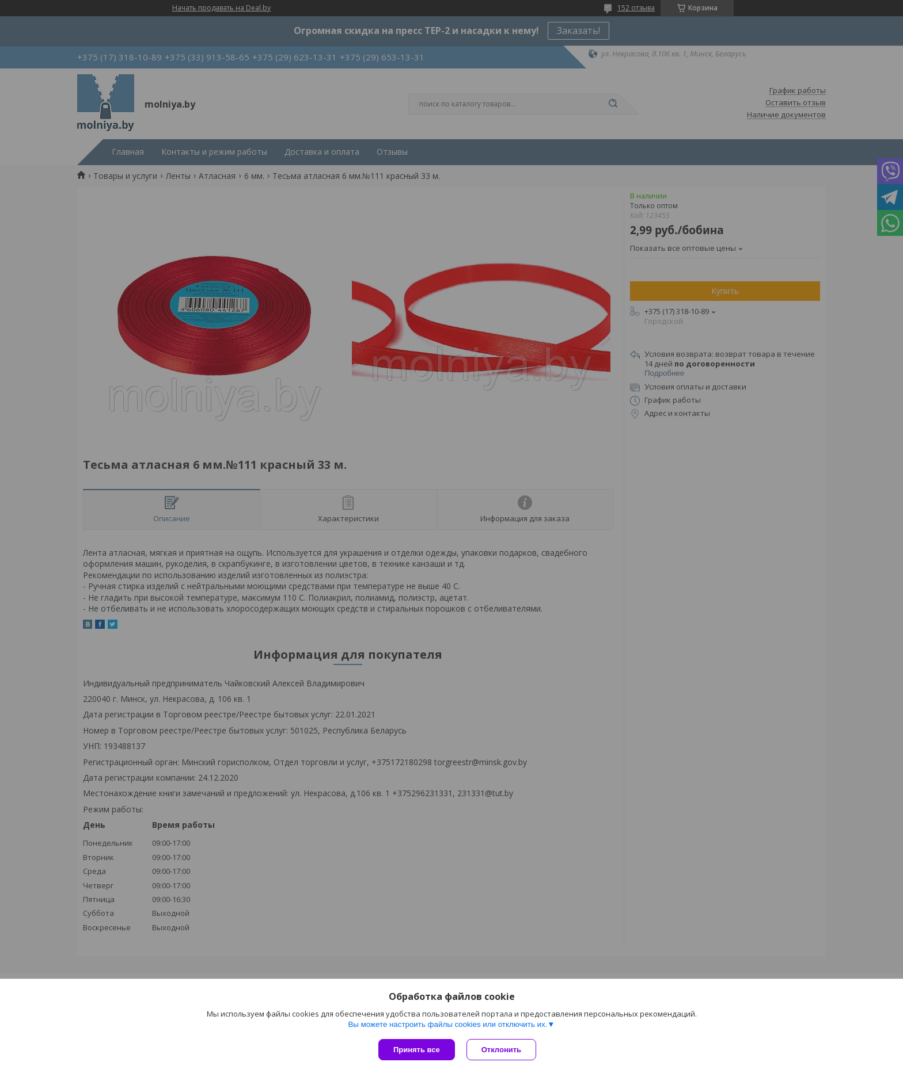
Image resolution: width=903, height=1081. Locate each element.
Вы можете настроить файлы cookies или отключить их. (447, 1024)
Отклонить (501, 1049)
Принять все (416, 1049)
